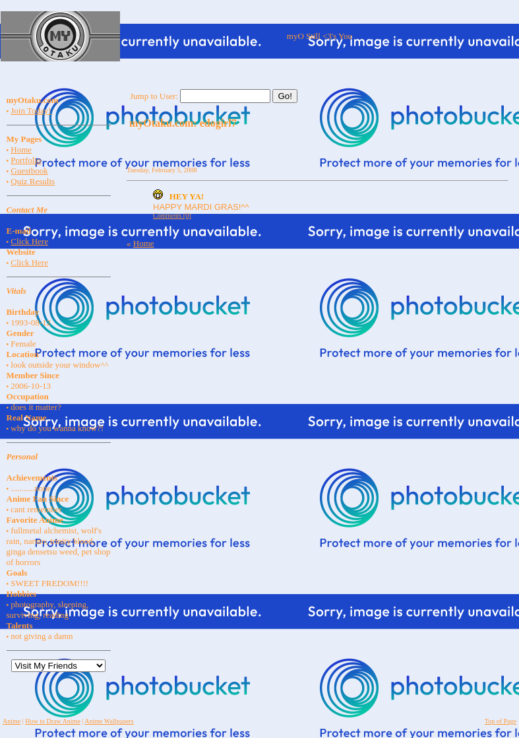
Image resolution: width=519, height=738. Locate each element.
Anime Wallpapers (108, 721)
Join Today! (31, 111)
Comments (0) (172, 215)
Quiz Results (33, 181)
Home (21, 149)
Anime (11, 721)
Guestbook (29, 171)
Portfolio (26, 160)
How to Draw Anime (52, 721)
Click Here (29, 241)
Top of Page (500, 721)
